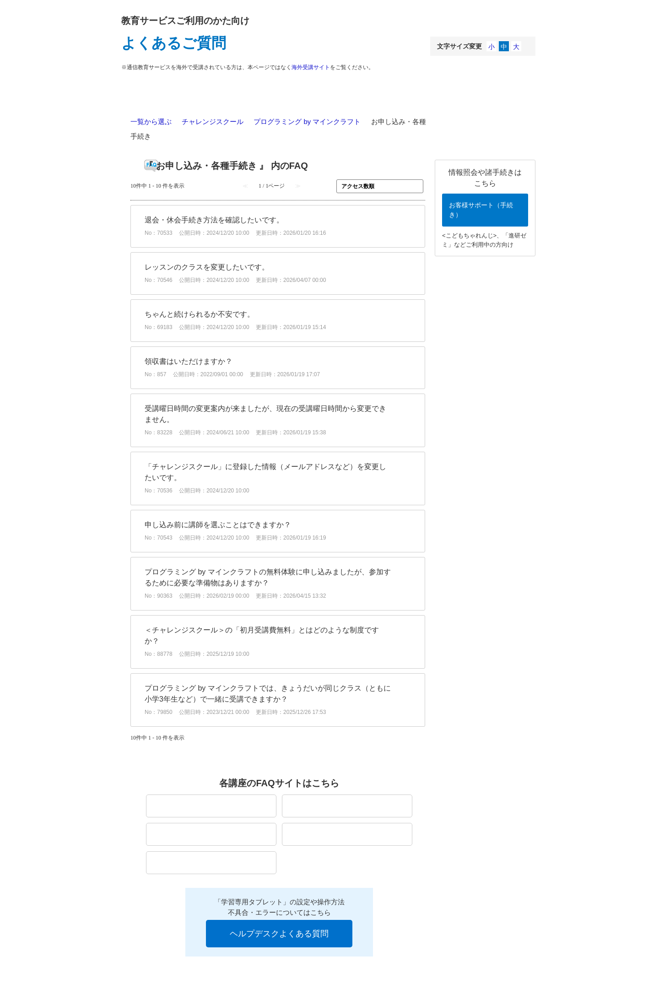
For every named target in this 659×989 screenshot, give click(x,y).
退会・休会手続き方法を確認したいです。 (214, 220)
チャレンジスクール (212, 121)
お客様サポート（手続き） (481, 209)
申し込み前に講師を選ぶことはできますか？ (218, 525)
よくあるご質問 (173, 43)
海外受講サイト (311, 67)
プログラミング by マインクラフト (307, 121)
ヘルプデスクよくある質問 (279, 933)
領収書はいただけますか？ (188, 361)
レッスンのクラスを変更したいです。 (207, 267)
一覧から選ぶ (151, 121)
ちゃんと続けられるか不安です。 (199, 314)
